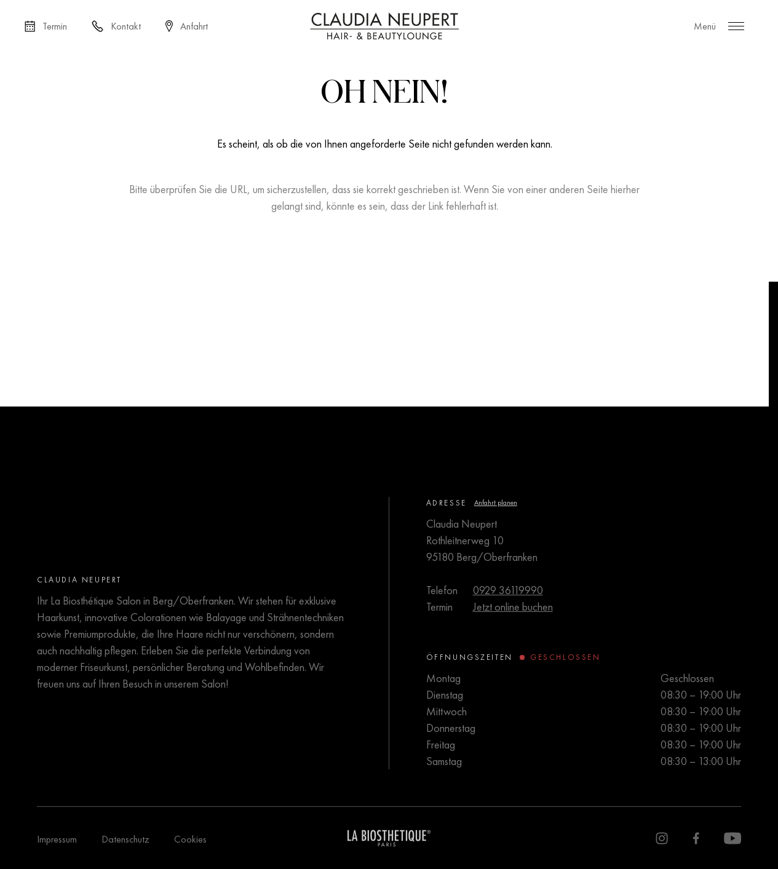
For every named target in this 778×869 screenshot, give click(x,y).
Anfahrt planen (495, 502)
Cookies (190, 839)
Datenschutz (125, 839)
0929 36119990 (508, 590)
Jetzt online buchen (513, 607)
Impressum (57, 839)
